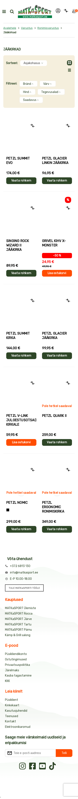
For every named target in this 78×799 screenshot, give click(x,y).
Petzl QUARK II (54, 416)
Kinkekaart (12, 705)
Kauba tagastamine (18, 675)
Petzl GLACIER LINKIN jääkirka (55, 160)
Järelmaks (12, 670)
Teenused (11, 716)
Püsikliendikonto (16, 654)
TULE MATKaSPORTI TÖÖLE (24, 587)
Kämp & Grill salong (17, 635)
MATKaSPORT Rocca (18, 613)
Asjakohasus (34, 63)
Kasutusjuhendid (16, 711)
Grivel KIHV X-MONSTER (54, 243)
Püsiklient (11, 700)
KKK (7, 681)
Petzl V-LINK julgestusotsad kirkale (21, 420)
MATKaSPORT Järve (18, 619)
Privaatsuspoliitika (17, 665)
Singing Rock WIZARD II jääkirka (17, 245)
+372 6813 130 (20, 566)
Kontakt (10, 721)
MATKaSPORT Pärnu (18, 629)
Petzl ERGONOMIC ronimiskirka (53, 507)
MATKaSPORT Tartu (18, 624)
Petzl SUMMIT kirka (18, 335)
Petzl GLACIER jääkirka (54, 335)
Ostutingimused (16, 659)
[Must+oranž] (7, 510)
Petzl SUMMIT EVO (18, 160)
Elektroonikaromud (17, 727)
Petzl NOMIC (17, 503)
